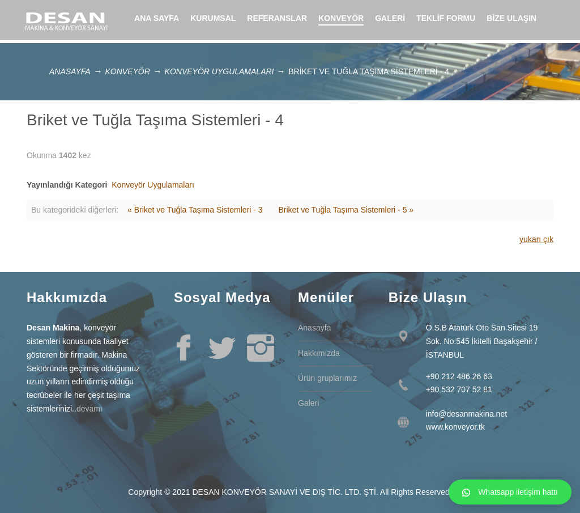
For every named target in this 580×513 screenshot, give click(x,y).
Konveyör (127, 71)
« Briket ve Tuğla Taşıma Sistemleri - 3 (195, 209)
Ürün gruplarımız (327, 378)
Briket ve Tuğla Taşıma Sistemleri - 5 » (345, 209)
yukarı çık (536, 239)
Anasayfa (70, 71)
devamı (89, 408)
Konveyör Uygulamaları (219, 71)
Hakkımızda (319, 353)
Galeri (308, 403)
